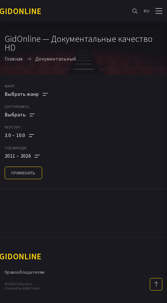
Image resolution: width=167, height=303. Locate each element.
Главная (14, 59)
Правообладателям (24, 272)
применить (23, 173)
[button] (26, 135)
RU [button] (146, 11)
